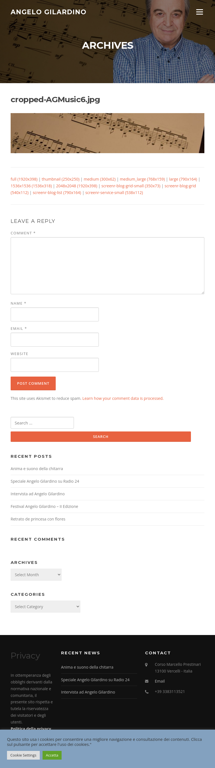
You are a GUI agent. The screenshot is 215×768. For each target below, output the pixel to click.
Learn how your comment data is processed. (122, 399)
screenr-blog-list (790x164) (57, 193)
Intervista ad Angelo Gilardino (38, 495)
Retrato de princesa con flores (38, 520)
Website (19, 354)
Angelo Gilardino (49, 12)
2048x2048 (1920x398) (76, 187)
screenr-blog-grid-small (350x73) (130, 187)
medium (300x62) (100, 180)
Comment (23, 233)
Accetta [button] (52, 755)
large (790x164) (183, 180)
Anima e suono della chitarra (37, 470)
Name (18, 304)
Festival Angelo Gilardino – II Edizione (44, 507)
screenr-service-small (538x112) (114, 193)
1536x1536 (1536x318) (31, 187)
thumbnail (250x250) (61, 180)
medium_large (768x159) (142, 180)
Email (19, 329)
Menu (199, 12)
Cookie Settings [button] (23, 755)
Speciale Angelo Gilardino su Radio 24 (45, 482)
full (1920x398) (24, 180)
